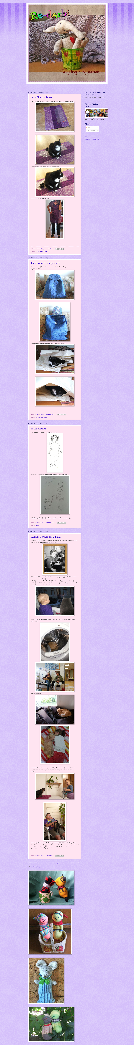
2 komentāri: (49, 249)
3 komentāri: (49, 855)
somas (45, 417)
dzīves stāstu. (52, 585)
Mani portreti (38, 428)
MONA (38, 251)
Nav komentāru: (50, 414)
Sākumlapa (55, 863)
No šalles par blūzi (41, 97)
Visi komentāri (90, 130)
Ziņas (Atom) (36, 866)
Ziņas (88, 127)
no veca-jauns (43, 251)
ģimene (38, 525)
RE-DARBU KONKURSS (92, 139)
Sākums (87, 136)
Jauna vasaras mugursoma (45, 262)
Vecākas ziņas (76, 863)
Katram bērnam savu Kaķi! (46, 536)
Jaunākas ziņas (33, 863)
